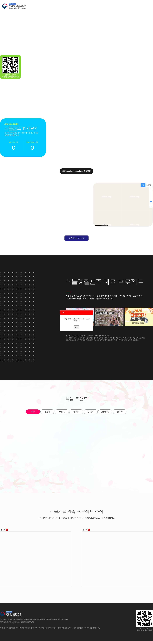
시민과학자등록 (132, 6)
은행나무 (119, 412)
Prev (52, 118)
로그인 (143, 6)
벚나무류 (62, 412)
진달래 (47, 412)
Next (150, 118)
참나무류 (91, 412)
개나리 (33, 412)
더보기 (4, 529)
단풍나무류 (105, 412)
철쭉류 (76, 412)
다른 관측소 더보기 (76, 238)
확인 (76, 327)
